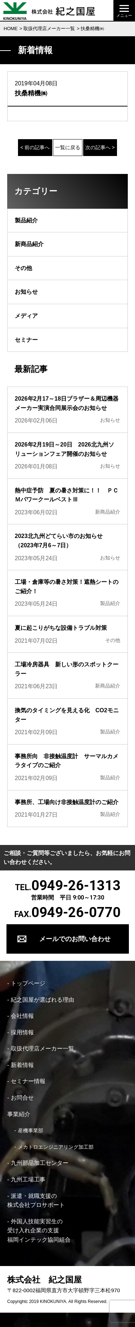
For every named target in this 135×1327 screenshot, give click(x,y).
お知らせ (26, 292)
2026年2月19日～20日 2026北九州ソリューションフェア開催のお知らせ (64, 449)
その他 (23, 268)
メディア (26, 316)
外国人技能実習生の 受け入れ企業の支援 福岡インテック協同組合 (39, 1230)
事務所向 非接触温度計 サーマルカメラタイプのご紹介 (66, 761)
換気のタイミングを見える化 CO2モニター (67, 715)
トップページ (28, 983)
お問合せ (22, 1098)
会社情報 (22, 1016)
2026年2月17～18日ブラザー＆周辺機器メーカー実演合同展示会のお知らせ (66, 403)
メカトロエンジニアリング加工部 (56, 1147)
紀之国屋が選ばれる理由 (42, 1000)
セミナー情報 (28, 1081)
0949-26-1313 (76, 885)
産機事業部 (30, 1130)
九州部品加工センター (39, 1163)
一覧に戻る (67, 147)
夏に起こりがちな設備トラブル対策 (61, 628)
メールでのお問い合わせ (75, 939)
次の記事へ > (100, 147)
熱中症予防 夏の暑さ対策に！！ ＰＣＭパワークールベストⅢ (66, 495)
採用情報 (22, 1032)
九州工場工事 (28, 1179)
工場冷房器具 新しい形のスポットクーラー (66, 669)
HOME (11, 28)
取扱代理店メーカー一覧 (49, 28)
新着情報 (22, 1065)
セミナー (26, 340)
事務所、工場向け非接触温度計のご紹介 (66, 802)
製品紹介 (26, 220)
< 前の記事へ (35, 147)
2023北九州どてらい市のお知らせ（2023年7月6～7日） (59, 540)
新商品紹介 (29, 244)
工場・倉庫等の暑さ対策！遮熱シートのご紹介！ (66, 586)
